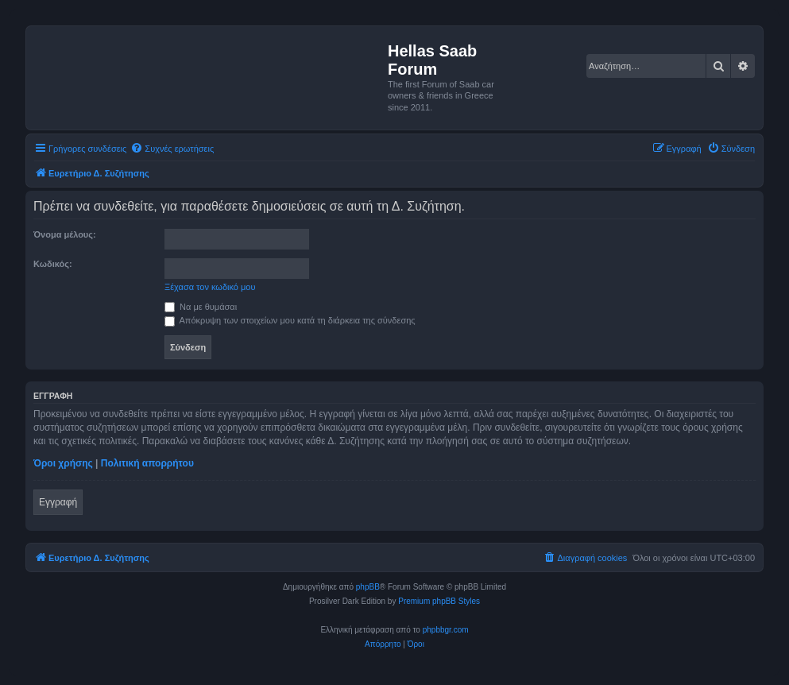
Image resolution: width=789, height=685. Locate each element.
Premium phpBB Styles (439, 601)
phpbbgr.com (446, 629)
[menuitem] (172, 148)
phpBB (368, 586)
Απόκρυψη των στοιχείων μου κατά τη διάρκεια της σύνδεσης (290, 320)
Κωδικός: (52, 264)
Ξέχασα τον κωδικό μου (210, 287)
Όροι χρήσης (63, 463)
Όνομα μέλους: (64, 234)
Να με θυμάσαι (200, 307)
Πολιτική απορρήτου (147, 463)
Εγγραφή (58, 502)
